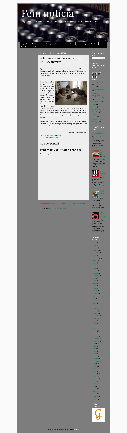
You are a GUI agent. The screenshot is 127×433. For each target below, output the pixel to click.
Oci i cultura (95, 112)
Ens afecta (94, 44)
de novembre (95, 253)
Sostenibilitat (95, 119)
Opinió (72, 44)
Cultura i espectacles (98, 89)
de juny (94, 278)
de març (94, 243)
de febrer (94, 245)
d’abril (94, 263)
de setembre (95, 341)
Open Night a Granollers (102, 215)
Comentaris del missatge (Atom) (57, 208)
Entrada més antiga (79, 204)
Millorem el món (38, 47)
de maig (94, 280)
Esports (86, 44)
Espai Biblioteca (25, 47)
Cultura (79, 44)
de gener (94, 248)
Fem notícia (47, 12)
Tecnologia (49, 44)
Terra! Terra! (101, 151)
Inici (63, 204)
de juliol (94, 296)
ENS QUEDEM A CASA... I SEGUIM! (98, 96)
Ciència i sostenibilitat (61, 44)
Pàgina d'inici (25, 44)
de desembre (95, 250)
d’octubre (94, 260)
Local (41, 44)
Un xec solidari (102, 192)
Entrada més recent (47, 204)
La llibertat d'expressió (102, 173)
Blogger (76, 429)
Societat (34, 44)
